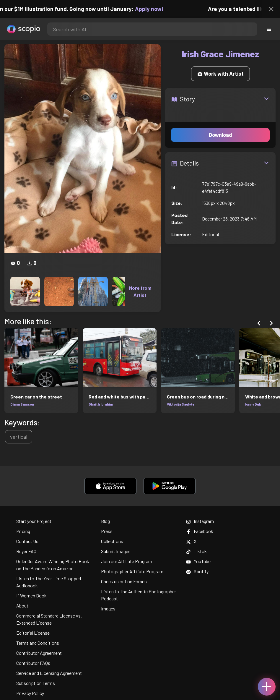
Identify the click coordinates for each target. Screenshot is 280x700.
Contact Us (27, 541)
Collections (112, 541)
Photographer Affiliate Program (132, 571)
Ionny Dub (253, 404)
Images (108, 608)
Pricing (23, 531)
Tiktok (196, 551)
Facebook (199, 531)
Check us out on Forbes (124, 581)
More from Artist (140, 291)
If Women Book (31, 595)
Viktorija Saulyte (181, 404)
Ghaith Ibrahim (101, 404)
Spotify (197, 571)
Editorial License (33, 633)
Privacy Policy (30, 693)
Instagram (200, 521)
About (22, 605)
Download (220, 135)
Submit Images (116, 551)
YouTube (198, 561)
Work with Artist (220, 73)
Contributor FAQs (33, 663)
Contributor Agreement (39, 653)
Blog (105, 521)
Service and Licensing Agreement (49, 673)
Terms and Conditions (37, 643)
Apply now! (153, 8)
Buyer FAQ (26, 551)
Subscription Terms (35, 683)
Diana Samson (22, 404)
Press (107, 531)
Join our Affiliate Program (126, 561)
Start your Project (33, 521)
